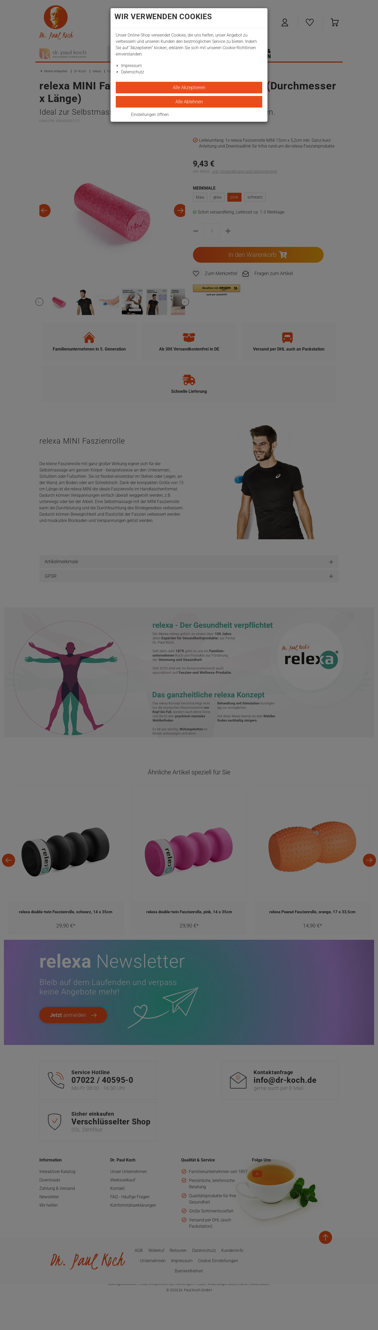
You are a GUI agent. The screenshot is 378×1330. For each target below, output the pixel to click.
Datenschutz (132, 71)
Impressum (131, 65)
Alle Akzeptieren (189, 87)
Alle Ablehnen (189, 101)
